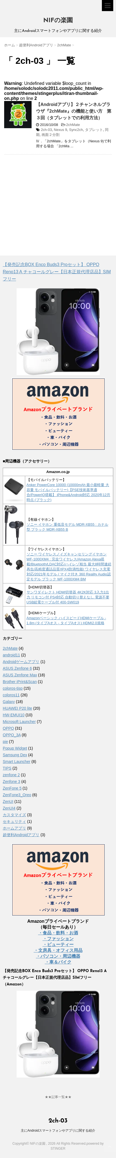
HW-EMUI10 (13, 715)
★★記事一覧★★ (58, 1097)
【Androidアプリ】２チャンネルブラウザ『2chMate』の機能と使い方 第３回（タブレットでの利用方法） (73, 111)
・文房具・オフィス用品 (58, 950)
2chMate (73, 125)
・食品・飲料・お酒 (58, 933)
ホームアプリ (14, 828)
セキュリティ (14, 821)
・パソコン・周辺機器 (58, 956)
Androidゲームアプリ (21, 661)
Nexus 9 (60, 130)
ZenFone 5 (12, 788)
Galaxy (9, 701)
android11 (11, 655)
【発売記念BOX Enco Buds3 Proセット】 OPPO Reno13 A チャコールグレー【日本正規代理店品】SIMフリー (57, 271)
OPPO (8, 728)
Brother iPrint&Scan (20, 681)
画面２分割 (51, 135)
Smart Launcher (16, 761)
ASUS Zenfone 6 (17, 668)
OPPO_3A (12, 735)
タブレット (94, 130)
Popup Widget (15, 748)
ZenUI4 (9, 808)
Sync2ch (76, 130)
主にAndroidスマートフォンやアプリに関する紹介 (58, 1130)
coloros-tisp (13, 688)
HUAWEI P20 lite (17, 708)
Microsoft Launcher (19, 721)
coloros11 (11, 695)
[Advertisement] (50, 199)
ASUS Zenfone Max (20, 675)
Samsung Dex (15, 755)
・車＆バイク (58, 962)
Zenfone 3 (11, 781)
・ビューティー (58, 944)
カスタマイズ (14, 815)
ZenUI (8, 801)
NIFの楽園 (58, 20)
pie (5, 741)
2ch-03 (46, 130)
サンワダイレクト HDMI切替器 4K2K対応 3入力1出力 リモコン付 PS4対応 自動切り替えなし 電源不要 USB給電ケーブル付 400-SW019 (68, 597)
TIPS (7, 768)
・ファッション (58, 938)
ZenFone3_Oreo (17, 795)
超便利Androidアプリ (21, 835)
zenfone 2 (11, 775)
